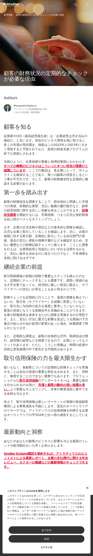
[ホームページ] (11, 5)
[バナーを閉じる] (87, 488)
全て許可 (47, 530)
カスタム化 (46, 547)
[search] (75, 4)
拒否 (46, 539)
